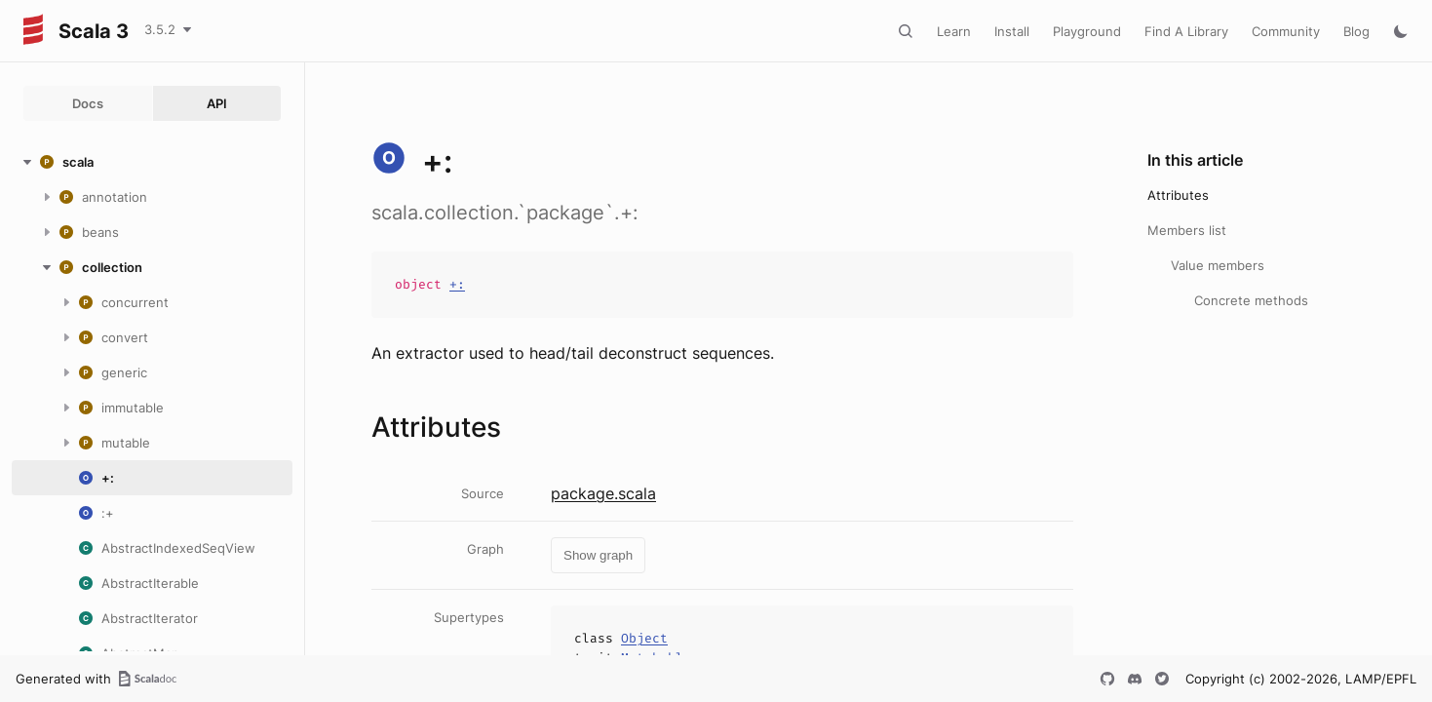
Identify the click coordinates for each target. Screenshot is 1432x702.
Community (1286, 31)
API (217, 103)
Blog (1356, 31)
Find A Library (1186, 31)
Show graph (598, 555)
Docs (87, 103)
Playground (1087, 31)
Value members (1217, 265)
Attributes (1178, 195)
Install (1011, 31)
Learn (954, 31)
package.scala (603, 493)
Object (644, 638)
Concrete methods (1251, 300)
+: (457, 284)
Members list (1186, 230)
